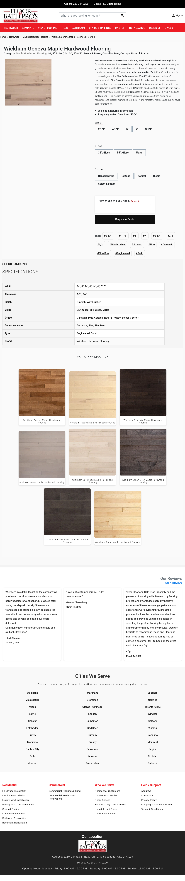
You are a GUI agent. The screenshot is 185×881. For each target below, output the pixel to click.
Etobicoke (32, 692)
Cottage (126, 176)
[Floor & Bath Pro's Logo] (29, 15)
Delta (32, 756)
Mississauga (32, 699)
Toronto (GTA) (153, 706)
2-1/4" (101, 129)
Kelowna (92, 756)
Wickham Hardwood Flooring (93, 341)
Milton (32, 706)
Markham (92, 692)
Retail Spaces (102, 800)
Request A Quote (124, 219)
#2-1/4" (108, 235)
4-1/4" (115, 129)
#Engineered (122, 253)
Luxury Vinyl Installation (15, 800)
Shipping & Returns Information (115, 110)
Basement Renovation (14, 822)
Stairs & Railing (10, 809)
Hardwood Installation (14, 791)
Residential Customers (107, 791)
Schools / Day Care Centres (110, 804)
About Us (146, 791)
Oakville (152, 699)
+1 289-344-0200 (97, 862)
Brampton (92, 699)
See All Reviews (173, 582)
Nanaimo (153, 735)
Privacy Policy (149, 800)
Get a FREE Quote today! (107, 3)
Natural (142, 176)
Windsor (152, 713)
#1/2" (100, 244)
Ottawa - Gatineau (92, 706)
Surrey (32, 735)
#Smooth (137, 244)
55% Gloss (123, 152)
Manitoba (32, 742)
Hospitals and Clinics (106, 809)
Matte (139, 152)
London (92, 713)
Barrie (32, 713)
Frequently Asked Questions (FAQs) (117, 114)
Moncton (32, 763)
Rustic (156, 176)
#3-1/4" (157, 235)
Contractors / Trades (106, 795)
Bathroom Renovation (14, 818)
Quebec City (32, 749)
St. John (152, 756)
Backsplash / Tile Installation (18, 804)
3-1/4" (148, 129)
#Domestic (167, 244)
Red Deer (92, 728)
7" (137, 129)
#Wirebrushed (118, 244)
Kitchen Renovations (13, 813)
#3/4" (171, 235)
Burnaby (92, 735)
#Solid (139, 253)
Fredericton (92, 763)
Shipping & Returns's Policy (156, 804)
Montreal (153, 742)
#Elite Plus (103, 253)
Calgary (152, 721)
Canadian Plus (106, 176)
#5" (135, 235)
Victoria (152, 728)
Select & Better (106, 183)
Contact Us (147, 795)
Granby (92, 742)
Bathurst (152, 763)
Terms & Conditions (152, 809)
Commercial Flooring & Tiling (65, 791)
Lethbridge (32, 728)
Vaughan (153, 692)
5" (127, 129)
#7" (145, 235)
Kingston (32, 721)
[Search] (92, 15)
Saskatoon (92, 749)
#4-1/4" (123, 235)
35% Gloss (104, 152)
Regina (152, 749)
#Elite (151, 244)
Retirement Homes (105, 813)
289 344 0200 (80, 3)
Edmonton (92, 721)
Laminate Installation (13, 795)
